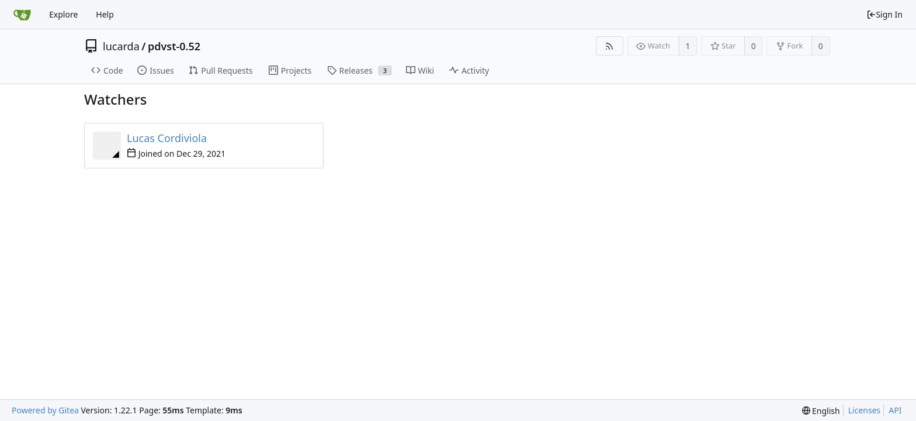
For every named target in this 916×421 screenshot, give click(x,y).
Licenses (864, 410)
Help (105, 14)
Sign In (884, 14)
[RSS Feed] (609, 46)
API (895, 410)
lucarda (121, 46)
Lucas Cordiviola (167, 138)
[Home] (22, 14)
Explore (63, 14)
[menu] (821, 410)
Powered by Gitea (45, 410)
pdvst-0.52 (174, 46)
